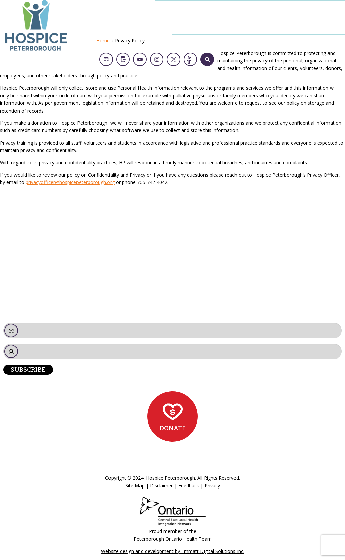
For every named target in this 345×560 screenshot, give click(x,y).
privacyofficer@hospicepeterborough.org (70, 182)
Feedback (188, 485)
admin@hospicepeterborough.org (52, 293)
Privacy (212, 485)
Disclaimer (161, 485)
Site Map (135, 485)
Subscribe (28, 369)
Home (103, 40)
